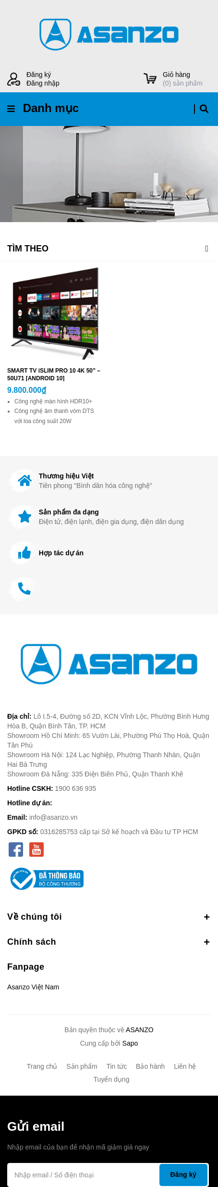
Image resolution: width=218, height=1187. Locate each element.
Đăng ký (38, 74)
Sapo (130, 1043)
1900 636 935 (76, 788)
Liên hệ (185, 1066)
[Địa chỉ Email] (108, 1175)
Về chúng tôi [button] (109, 917)
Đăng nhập (43, 83)
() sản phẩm (187, 78)
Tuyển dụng (112, 1079)
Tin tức (116, 1066)
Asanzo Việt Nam (33, 987)
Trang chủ (42, 1066)
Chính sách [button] (109, 942)
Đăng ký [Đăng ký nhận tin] (183, 1174)
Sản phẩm (81, 1066)
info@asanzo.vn (53, 817)
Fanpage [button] (26, 967)
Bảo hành (150, 1066)
